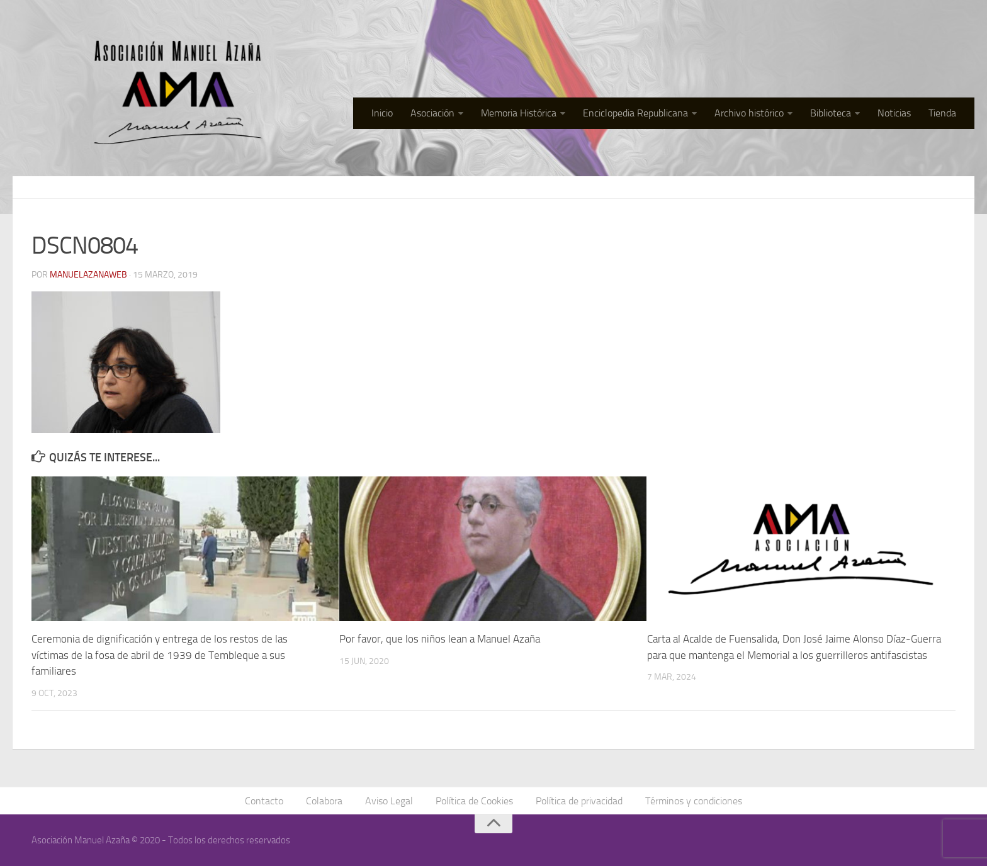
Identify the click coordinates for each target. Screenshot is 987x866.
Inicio (382, 113)
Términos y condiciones (693, 801)
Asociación (432, 113)
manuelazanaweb (88, 274)
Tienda (942, 113)
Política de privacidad (579, 801)
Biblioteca (830, 113)
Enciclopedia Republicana (635, 113)
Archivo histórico (749, 113)
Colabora (324, 801)
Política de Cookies (474, 801)
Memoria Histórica (518, 113)
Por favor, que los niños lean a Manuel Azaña (439, 639)
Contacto (264, 801)
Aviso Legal (389, 801)
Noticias (894, 113)
